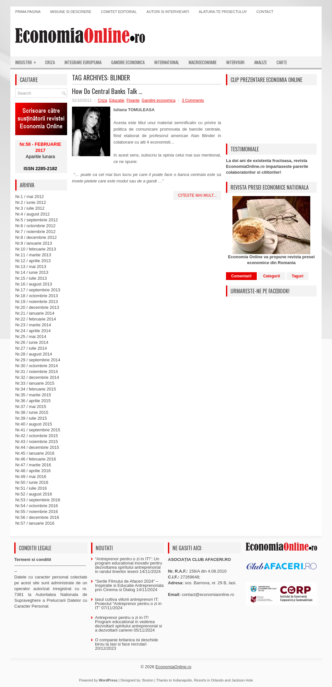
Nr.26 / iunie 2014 (31, 342)
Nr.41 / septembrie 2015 (37, 429)
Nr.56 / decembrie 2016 (37, 517)
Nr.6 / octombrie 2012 (35, 225)
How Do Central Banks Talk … (107, 91)
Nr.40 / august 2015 (33, 424)
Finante (132, 100)
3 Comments (193, 100)
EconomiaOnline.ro (174, 666)
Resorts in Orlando (209, 680)
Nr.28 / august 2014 (33, 354)
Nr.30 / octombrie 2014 (36, 365)
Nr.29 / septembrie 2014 (37, 359)
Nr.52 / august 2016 (33, 494)
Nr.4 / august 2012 (32, 214)
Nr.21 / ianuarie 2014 (34, 313)
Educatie (116, 100)
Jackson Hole (242, 680)
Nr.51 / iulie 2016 (31, 488)
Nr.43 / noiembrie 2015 (36, 441)
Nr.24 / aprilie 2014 (33, 330)
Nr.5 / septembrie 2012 (36, 219)
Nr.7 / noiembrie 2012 (35, 231)
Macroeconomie (203, 62)
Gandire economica (128, 62)
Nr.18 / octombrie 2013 (36, 295)
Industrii (27, 60)
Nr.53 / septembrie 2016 (37, 499)
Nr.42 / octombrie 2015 (36, 435)
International (166, 62)
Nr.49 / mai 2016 (30, 476)
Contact (264, 12)
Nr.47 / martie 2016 (33, 464)
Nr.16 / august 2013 (33, 284)
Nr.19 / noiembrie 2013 (36, 301)
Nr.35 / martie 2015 (33, 394)
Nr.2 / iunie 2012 (30, 202)
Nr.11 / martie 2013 (33, 254)
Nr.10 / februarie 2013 (35, 249)
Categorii (271, 276)
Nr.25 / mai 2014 (30, 336)
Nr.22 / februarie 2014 (35, 319)
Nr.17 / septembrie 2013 (37, 289)
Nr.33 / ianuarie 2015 (34, 383)
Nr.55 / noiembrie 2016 (36, 511)
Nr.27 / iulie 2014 (31, 348)
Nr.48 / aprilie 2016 (33, 470)
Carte (282, 62)
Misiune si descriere (70, 12)
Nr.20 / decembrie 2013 (37, 307)
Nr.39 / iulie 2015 (31, 418)
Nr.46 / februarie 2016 (35, 459)
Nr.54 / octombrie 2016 (36, 505)
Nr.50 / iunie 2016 (31, 482)
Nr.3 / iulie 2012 (29, 208)
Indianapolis (182, 680)
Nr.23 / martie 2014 (33, 324)
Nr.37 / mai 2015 (30, 406)
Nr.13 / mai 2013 (30, 266)
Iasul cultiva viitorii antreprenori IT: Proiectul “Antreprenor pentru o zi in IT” (128, 603)
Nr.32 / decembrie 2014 (37, 377)
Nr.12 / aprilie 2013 (33, 260)
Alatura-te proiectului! (223, 12)
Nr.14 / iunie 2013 (31, 272)
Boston (147, 680)
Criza (50, 62)
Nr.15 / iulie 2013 (31, 278)
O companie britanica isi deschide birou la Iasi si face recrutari (126, 641)
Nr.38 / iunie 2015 (31, 412)
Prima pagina (28, 12)
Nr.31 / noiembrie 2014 (36, 371)
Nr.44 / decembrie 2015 (37, 447)
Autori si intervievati (168, 12)
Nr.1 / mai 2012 (29, 196)
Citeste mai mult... (197, 195)
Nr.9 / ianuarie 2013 (33, 243)
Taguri (297, 276)
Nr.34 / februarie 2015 (35, 389)
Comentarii (241, 276)
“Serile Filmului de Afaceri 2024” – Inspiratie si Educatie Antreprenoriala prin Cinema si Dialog (129, 585)
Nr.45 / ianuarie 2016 (34, 453)
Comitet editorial (119, 12)
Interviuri (235, 62)
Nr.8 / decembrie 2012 (36, 237)
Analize (260, 62)
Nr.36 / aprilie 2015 (33, 400)
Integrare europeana (83, 62)
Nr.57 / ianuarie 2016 (34, 523)
